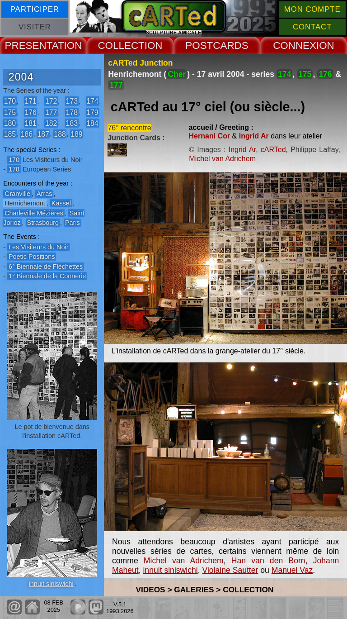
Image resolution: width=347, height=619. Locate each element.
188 (60, 134)
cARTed (273, 149)
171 (30, 101)
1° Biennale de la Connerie (47, 276)
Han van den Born (268, 560)
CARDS (230, 45)
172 (51, 101)
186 (27, 134)
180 (10, 123)
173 (72, 101)
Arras (44, 193)
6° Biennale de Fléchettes (46, 266)
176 (30, 112)
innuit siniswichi (51, 583)
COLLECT (121, 45)
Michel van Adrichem (222, 158)
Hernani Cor (209, 136)
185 (10, 134)
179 (92, 112)
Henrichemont (25, 203)
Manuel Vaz (292, 570)
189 (76, 134)
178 (72, 112)
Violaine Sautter (230, 570)
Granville (17, 193)
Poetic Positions (32, 256)
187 (43, 134)
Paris (72, 222)
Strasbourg (43, 222)
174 (92, 101)
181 (30, 123)
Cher (177, 74)
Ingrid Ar (254, 136)
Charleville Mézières (34, 213)
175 (10, 112)
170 (10, 101)
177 (51, 112)
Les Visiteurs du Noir (39, 247)
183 (72, 123)
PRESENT (28, 45)
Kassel (61, 203)
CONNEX (294, 45)
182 (51, 123)
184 (92, 123)
